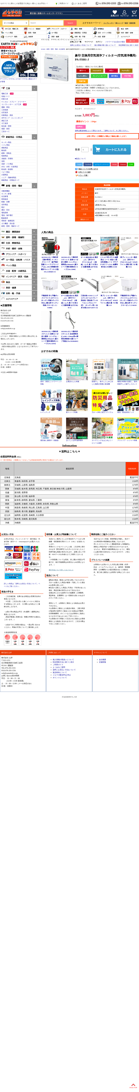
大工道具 (4, 123)
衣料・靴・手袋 (77, 36)
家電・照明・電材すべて (10, 226)
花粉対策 (132, 23)
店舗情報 (102, 662)
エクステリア (123, 36)
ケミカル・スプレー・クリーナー (13, 102)
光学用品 (4, 205)
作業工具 (4, 99)
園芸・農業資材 (10, 231)
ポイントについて (60, 678)
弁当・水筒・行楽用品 (9, 167)
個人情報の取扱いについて (63, 660)
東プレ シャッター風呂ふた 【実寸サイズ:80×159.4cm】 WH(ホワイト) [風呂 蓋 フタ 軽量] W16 (129, 262)
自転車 (28, 36)
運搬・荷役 (5, 107)
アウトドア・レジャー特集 (128, 439)
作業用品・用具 (7, 115)
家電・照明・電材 (11, 185)
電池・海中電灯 (7, 215)
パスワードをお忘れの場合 (115, 42)
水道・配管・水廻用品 (13, 270)
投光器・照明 (6, 126)
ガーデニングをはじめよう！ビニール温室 (102, 441)
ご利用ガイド (62, 3)
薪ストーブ (119, 23)
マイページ (89, 42)
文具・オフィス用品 (102, 32)
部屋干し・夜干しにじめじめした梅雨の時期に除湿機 (102, 382)
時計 (3, 207)
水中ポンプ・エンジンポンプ (12, 118)
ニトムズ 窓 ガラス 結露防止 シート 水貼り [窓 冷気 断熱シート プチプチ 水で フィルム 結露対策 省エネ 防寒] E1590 (109, 262)
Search (70, 23)
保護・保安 (5, 129)
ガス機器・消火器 (8, 223)
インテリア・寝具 (9, 36)
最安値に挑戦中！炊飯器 (51, 439)
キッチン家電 (6, 194)
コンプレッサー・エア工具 (11, 104)
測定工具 (4, 121)
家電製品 (98, 28)
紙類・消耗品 (6, 153)
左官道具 (4, 112)
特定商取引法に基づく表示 (128, 45)
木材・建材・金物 (124, 32)
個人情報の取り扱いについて (105, 45)
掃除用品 (4, 148)
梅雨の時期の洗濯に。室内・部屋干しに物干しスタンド (128, 382)
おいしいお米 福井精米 (77, 439)
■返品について (80, 159)
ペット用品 (7, 32)
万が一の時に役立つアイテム (102, 411)
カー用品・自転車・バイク (15, 259)
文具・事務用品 (10, 242)
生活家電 (4, 196)
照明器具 (4, 199)
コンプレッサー (108, 23)
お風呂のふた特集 (77, 380)
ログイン (99, 42)
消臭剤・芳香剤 (7, 159)
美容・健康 (53, 36)
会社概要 (102, 660)
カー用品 (52, 32)
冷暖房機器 (5, 191)
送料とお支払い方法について (80, 45)
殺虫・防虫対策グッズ (128, 411)
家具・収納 (30, 32)
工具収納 (4, 110)
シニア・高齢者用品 (8, 177)
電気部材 (4, 213)
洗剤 (3, 161)
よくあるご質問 (79, 3)
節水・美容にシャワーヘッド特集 (51, 382)
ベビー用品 (5, 172)
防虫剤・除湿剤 (7, 169)
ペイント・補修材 (32, 28)
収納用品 (4, 156)
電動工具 (4, 94)
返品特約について (60, 672)
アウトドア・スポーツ (57, 28)
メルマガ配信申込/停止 (62, 675)
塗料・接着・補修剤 (12, 237)
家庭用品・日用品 (78, 32)
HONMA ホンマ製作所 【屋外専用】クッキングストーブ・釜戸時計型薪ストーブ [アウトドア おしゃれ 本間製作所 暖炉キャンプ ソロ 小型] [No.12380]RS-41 (50, 264)
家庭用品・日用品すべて (10, 180)
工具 (5, 88)
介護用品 (4, 175)
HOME (43, 49)
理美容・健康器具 (8, 221)
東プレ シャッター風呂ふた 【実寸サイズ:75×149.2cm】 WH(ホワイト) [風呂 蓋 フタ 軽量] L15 (109, 300)
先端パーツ (5, 96)
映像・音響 (5, 202)
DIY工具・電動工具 (9, 28)
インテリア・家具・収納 (14, 276)
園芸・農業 (76, 28)
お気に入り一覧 (75, 42)
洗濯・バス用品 (7, 164)
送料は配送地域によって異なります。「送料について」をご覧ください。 (102, 131)
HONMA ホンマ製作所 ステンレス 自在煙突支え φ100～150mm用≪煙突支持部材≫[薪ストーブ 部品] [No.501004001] (69, 336)
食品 (5, 282)
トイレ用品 (5, 145)
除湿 (126, 23)
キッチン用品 (6, 142)
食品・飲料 (122, 28)
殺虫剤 (3, 150)
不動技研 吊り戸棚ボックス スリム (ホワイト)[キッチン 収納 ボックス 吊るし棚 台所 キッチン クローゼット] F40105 (129, 300)
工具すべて (5, 131)
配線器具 (4, 218)
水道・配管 (99, 36)
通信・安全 (5, 210)
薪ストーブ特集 (77, 411)
